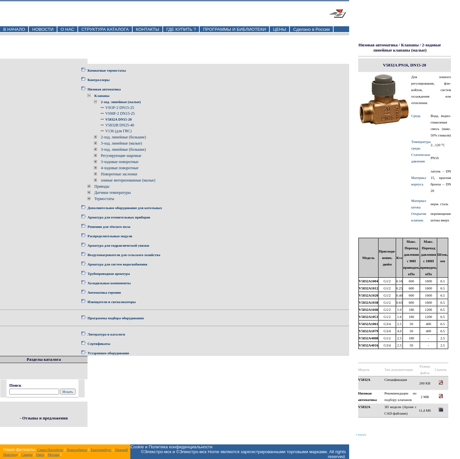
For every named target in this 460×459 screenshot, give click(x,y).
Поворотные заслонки (119, 174)
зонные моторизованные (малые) (128, 180)
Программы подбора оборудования (116, 318)
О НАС (67, 29)
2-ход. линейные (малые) (121, 102)
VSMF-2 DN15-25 (120, 113)
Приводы (102, 186)
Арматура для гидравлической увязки (118, 245)
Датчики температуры (112, 192)
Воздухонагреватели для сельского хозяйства (124, 255)
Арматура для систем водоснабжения (117, 264)
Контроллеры (99, 80)
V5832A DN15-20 (118, 119)
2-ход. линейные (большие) (123, 137)
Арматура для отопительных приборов (119, 217)
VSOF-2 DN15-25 (119, 107)
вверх (361, 434)
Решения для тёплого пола (109, 227)
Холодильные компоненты (109, 283)
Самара (26, 454)
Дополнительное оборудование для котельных (125, 208)
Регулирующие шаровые (121, 155)
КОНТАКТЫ (147, 29)
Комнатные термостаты (107, 70)
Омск (40, 454)
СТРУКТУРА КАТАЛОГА (105, 29)
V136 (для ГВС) (118, 131)
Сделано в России (311, 29)
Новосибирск (77, 450)
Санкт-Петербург (50, 450)
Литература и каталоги (106, 334)
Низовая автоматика (104, 89)
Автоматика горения (104, 292)
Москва (53, 454)
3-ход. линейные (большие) (123, 149)
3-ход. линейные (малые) (121, 143)
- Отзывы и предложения (44, 418)
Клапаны (101, 96)
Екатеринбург (101, 450)
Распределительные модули (110, 236)
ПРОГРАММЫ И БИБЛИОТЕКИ (234, 29)
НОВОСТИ (42, 29)
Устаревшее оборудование (108, 353)
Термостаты (104, 198)
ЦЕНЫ (279, 29)
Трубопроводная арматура (109, 274)
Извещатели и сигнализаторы (112, 302)
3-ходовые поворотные (119, 161)
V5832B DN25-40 (119, 125)
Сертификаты (99, 344)
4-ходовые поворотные (119, 168)
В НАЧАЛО (14, 29)
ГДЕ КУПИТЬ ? (181, 29)
